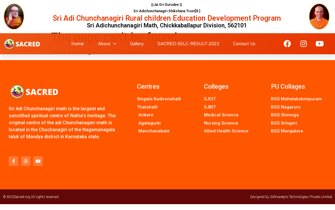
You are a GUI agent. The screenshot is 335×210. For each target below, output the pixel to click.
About (107, 43)
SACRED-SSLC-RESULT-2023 (188, 43)
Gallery (137, 43)
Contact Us (244, 43)
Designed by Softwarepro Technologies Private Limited (291, 197)
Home (77, 43)
